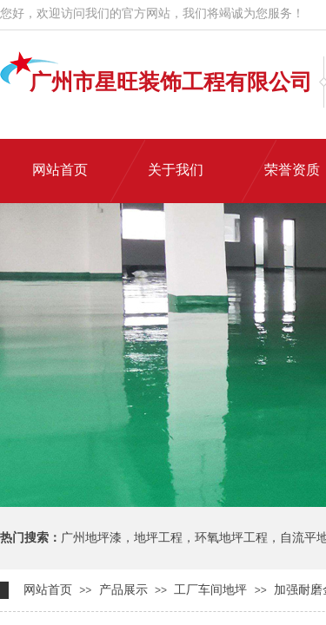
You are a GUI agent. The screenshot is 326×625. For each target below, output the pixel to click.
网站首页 (47, 589)
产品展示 (123, 589)
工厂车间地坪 (210, 589)
